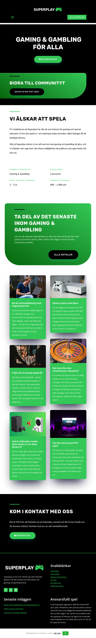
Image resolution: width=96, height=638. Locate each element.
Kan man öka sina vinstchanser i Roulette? (65, 369)
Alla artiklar (76, 17)
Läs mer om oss (49, 58)
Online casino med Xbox (65, 302)
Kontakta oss (23, 535)
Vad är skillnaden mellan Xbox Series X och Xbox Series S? (25, 443)
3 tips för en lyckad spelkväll (27, 372)
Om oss (53, 579)
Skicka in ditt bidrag (58, 576)
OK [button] (65, 633)
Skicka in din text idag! (27, 90)
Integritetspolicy (57, 585)
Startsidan (54, 570)
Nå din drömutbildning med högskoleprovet (26, 304)
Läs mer (57, 633)
